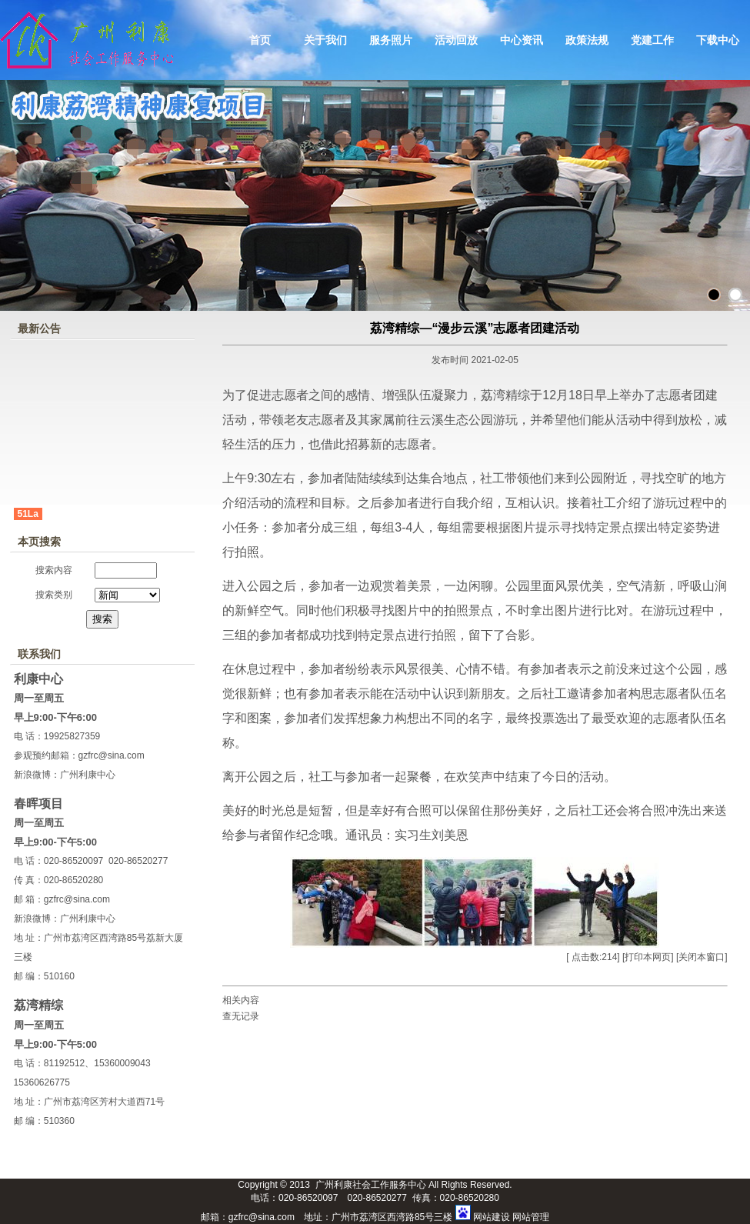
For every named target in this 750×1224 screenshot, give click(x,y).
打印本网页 (648, 957)
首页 (260, 40)
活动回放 (456, 40)
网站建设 (491, 1217)
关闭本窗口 (701, 957)
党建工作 (652, 40)
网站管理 (530, 1217)
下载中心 (717, 40)
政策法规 (586, 40)
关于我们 (325, 40)
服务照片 (390, 40)
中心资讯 (521, 40)
